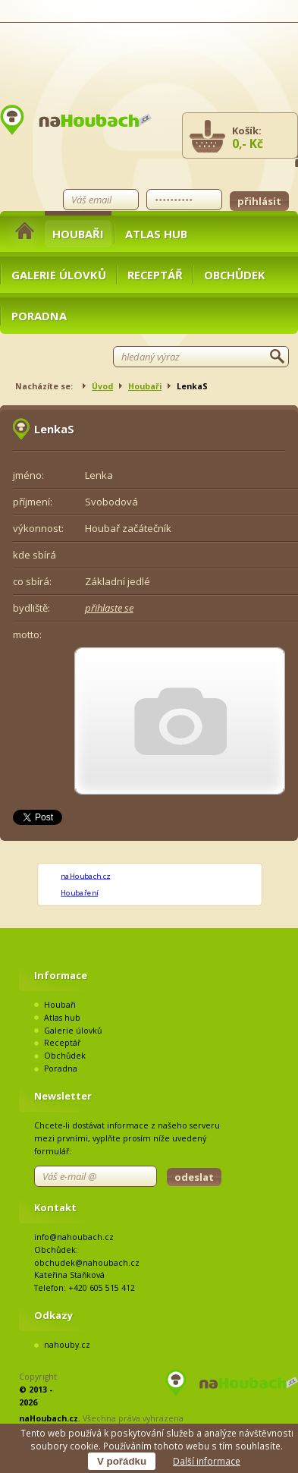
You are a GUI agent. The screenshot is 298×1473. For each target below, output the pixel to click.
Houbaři (78, 233)
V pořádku (121, 1461)
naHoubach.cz (85, 875)
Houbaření (79, 892)
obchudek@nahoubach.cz (87, 1262)
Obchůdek (234, 274)
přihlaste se (109, 608)
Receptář (155, 274)
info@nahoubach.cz (74, 1237)
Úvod (102, 386)
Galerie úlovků (58, 274)
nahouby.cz (67, 1344)
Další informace (206, 1461)
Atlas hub (156, 233)
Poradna (39, 315)
